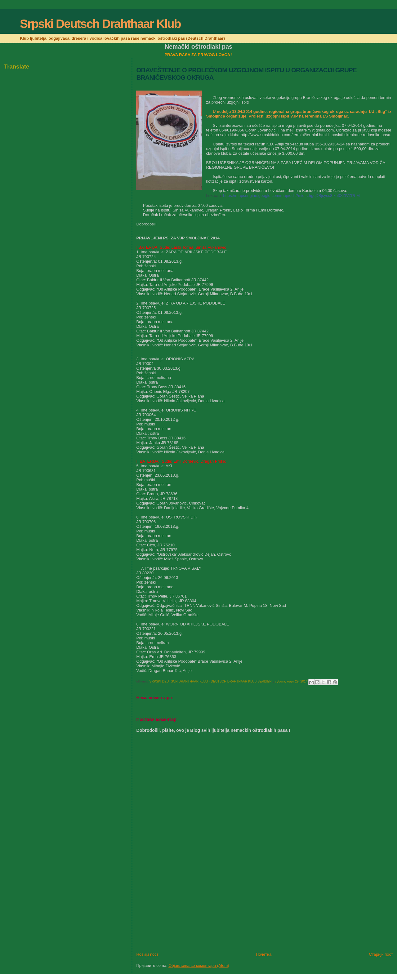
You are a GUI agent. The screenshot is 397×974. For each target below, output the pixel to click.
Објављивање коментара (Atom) (198, 965)
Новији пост (147, 954)
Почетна (263, 954)
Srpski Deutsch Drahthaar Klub (100, 23)
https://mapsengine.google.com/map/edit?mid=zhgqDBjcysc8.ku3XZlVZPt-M (291, 195)
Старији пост (381, 954)
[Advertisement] (182, 908)
